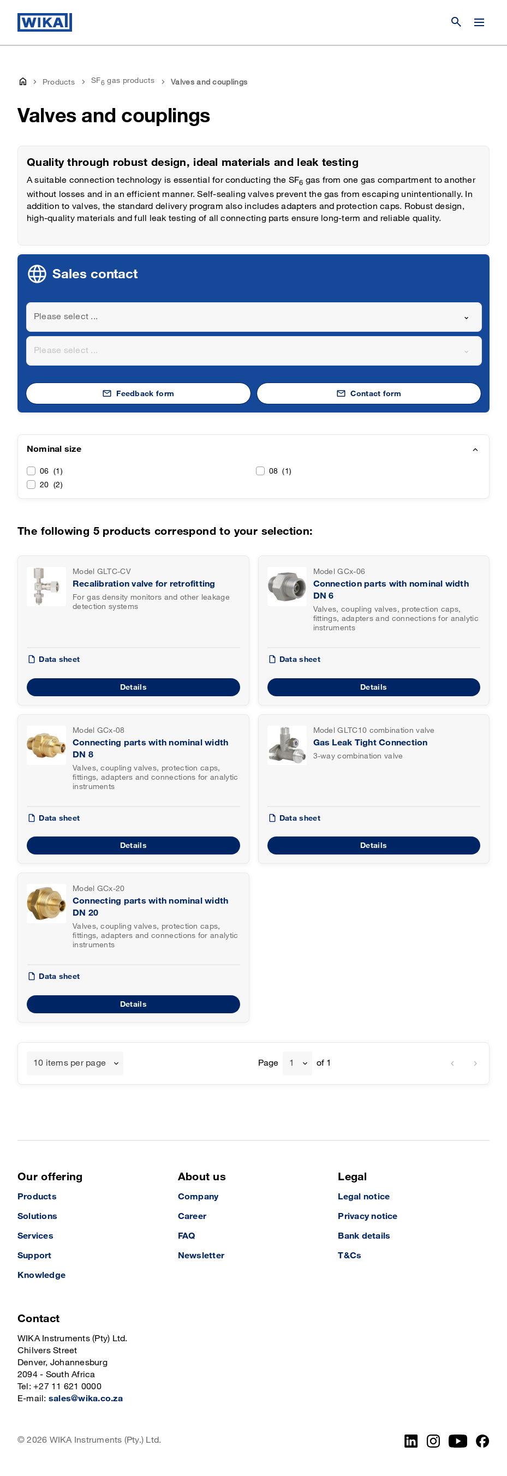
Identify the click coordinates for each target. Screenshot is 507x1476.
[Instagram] (433, 1441)
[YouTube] (458, 1441)
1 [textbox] (291, 1063)
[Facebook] (483, 1441)
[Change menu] (479, 22)
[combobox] (254, 317)
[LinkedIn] (411, 1441)
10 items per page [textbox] (69, 1063)
